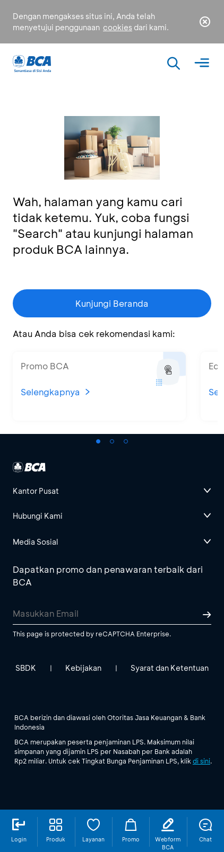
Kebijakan (83, 668)
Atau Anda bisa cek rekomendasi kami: (94, 333)
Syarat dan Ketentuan (170, 668)
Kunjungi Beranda (112, 303)
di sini (201, 761)
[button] (98, 441)
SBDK (25, 668)
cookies (117, 27)
